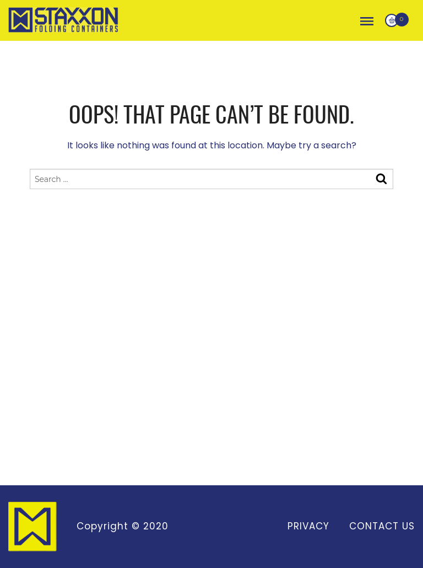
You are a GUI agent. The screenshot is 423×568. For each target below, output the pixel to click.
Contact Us (382, 526)
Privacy (308, 526)
